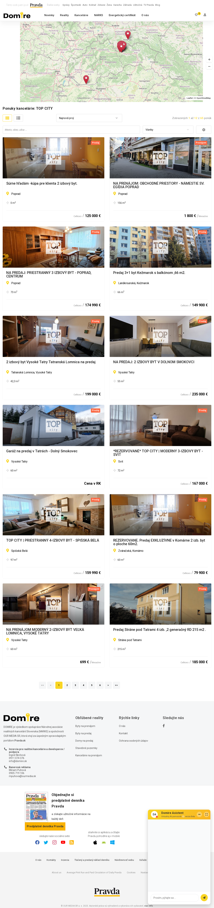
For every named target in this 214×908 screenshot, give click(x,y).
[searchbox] (72, 129)
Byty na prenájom (85, 726)
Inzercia (65, 860)
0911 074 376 (16, 758)
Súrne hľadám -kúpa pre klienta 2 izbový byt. (41, 184)
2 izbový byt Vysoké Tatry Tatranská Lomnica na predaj (51, 362)
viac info (148, 906)
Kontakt (123, 733)
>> (116, 685)
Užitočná (137, 5)
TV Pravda (149, 5)
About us (56, 872)
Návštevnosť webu (124, 860)
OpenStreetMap (203, 98)
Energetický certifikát (122, 15)
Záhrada (127, 5)
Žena (109, 5)
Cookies (131, 872)
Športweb (76, 5)
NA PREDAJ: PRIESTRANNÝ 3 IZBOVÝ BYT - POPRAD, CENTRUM (48, 274)
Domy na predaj (84, 740)
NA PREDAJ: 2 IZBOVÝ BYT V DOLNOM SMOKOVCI (153, 362)
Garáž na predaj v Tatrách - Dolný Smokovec (42, 451)
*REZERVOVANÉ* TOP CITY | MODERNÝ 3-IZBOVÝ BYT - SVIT (158, 452)
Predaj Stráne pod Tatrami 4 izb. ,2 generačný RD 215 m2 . (159, 630)
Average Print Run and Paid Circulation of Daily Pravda (94, 872)
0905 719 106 (16, 773)
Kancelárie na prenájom (88, 755)
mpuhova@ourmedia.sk (22, 776)
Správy (66, 5)
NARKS (98, 15)
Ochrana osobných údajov (133, 740)
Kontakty (51, 860)
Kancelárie (81, 15)
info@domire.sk (18, 761)
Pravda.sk (20, 740)
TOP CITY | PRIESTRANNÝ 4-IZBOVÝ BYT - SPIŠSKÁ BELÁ (52, 540)
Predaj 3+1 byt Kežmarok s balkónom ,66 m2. (149, 273)
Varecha (117, 5)
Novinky (49, 15)
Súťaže (142, 860)
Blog (157, 5)
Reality (64, 15)
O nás (145, 15)
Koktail (92, 5)
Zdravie (101, 5)
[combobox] (89, 118)
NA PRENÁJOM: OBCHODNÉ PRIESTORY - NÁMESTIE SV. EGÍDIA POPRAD (158, 185)
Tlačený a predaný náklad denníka (91, 860)
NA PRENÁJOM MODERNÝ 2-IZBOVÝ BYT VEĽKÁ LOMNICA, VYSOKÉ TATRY (45, 631)
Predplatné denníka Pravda (45, 826)
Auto (85, 5)
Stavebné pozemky (86, 748)
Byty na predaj (83, 733)
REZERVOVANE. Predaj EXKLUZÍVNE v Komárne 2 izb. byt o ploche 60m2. (159, 542)
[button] (209, 59)
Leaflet (190, 98)
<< (42, 685)
